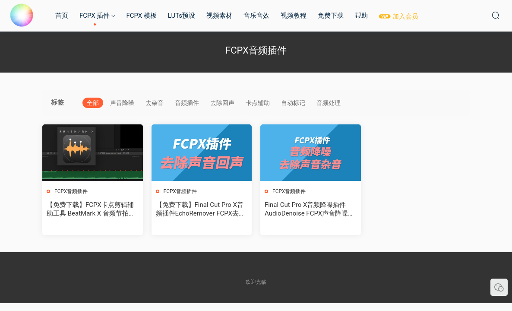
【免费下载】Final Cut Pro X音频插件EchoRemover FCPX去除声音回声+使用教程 (200, 209)
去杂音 (154, 102)
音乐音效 (256, 15)
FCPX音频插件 (71, 191)
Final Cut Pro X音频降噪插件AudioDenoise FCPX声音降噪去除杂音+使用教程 (309, 209)
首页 (61, 15)
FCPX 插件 (94, 15)
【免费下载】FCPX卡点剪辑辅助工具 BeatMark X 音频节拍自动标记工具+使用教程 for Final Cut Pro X (91, 209)
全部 (93, 102)
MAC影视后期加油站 (21, 15)
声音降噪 (122, 102)
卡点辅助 (258, 102)
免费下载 (331, 15)
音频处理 (328, 102)
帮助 (361, 15)
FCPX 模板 (141, 15)
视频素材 (219, 15)
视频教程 (294, 15)
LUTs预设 (181, 15)
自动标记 (293, 102)
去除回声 (222, 102)
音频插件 (187, 102)
